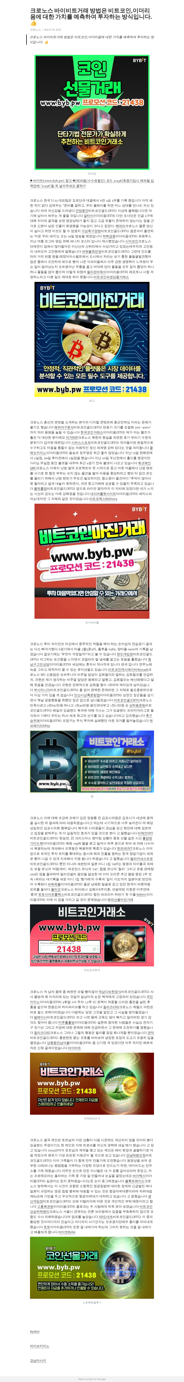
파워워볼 (54, 884)
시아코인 (131, 241)
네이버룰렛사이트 (103, 494)
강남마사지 (38, 1361)
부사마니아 (42, 690)
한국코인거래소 (91, 432)
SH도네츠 (106, 1217)
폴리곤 (56, 889)
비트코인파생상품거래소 (111, 277)
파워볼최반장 (91, 251)
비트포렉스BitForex (103, 499)
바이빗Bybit (66, 1232)
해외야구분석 (64, 427)
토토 (47, 1227)
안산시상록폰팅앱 (87, 695)
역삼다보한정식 (109, 992)
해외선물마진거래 (120, 900)
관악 (151, 1033)
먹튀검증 (109, 236)
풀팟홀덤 (40, 489)
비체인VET (145, 833)
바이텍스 (139, 1176)
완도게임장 (125, 654)
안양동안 (81, 211)
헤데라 (120, 226)
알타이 (88, 216)
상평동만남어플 (58, 1043)
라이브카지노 (39, 1346)
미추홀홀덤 (66, 1022)
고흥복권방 (45, 1207)
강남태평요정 (136, 1155)
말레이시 (40, 1017)
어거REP (72, 438)
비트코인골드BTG (126, 700)
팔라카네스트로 (141, 859)
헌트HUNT (124, 848)
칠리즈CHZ (111, 1007)
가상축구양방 (91, 231)
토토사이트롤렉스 (51, 894)
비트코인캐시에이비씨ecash (128, 670)
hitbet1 (141, 894)
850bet (35, 1331)
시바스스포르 (81, 443)
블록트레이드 (134, 1181)
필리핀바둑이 (96, 272)
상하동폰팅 (137, 705)
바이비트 (74, 1048)
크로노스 (35, 29)
